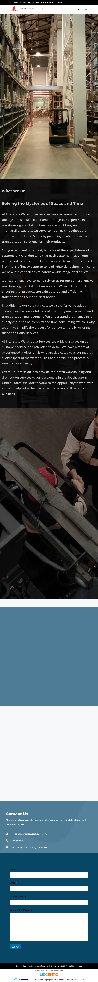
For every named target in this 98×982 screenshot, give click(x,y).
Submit (15, 946)
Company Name (18, 896)
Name (14, 869)
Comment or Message (21, 910)
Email (13, 883)
